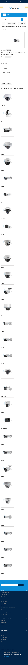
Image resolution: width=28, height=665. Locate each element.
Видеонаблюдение (4, 596)
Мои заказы (3, 620)
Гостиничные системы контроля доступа (8, 607)
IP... (1, 122)
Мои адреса (3, 624)
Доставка (2, 644)
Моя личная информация (5, 627)
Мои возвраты (3, 622)
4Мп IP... (2, 509)
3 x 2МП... (3, 138)
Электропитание (4, 614)
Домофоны (3, 599)
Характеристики (6, 72)
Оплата (2, 641)
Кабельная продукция (5, 594)
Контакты (2, 635)
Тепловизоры (3, 610)
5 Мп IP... (3, 412)
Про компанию (3, 639)
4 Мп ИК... (3, 477)
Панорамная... (4, 218)
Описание (5, 68)
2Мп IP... (2, 154)
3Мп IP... (2, 170)
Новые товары (3, 633)
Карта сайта (3, 646)
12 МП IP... (3, 105)
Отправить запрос (4, 637)
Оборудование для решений (6, 612)
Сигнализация (3, 603)
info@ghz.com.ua (6, 656)
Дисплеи (2, 605)
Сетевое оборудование (5, 592)
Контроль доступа (4, 601)
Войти (7, 1)
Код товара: (3, 50)
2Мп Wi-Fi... (3, 396)
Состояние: (3, 56)
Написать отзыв (4, 63)
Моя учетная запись (6, 618)
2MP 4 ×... (3, 380)
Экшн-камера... (4, 428)
